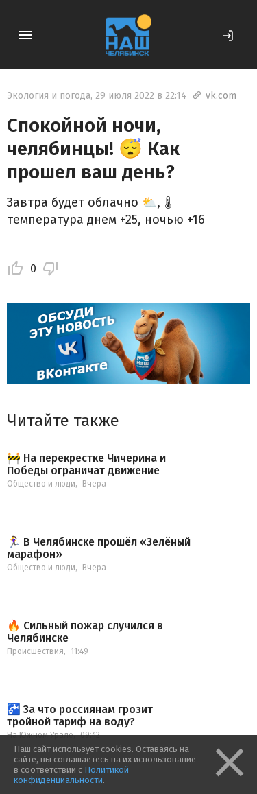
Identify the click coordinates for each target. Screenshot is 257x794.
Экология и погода (48, 96)
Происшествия (35, 651)
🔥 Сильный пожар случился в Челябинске (85, 632)
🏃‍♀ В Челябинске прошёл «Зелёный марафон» (99, 548)
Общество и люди (41, 484)
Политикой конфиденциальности (71, 774)
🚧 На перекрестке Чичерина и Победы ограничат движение (86, 464)
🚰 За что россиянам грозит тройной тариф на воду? (80, 715)
